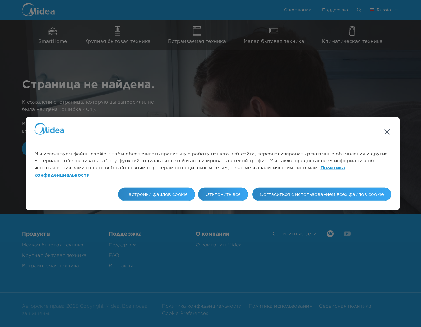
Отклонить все (223, 194)
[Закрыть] (387, 132)
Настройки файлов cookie (156, 194)
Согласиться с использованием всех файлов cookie (322, 194)
